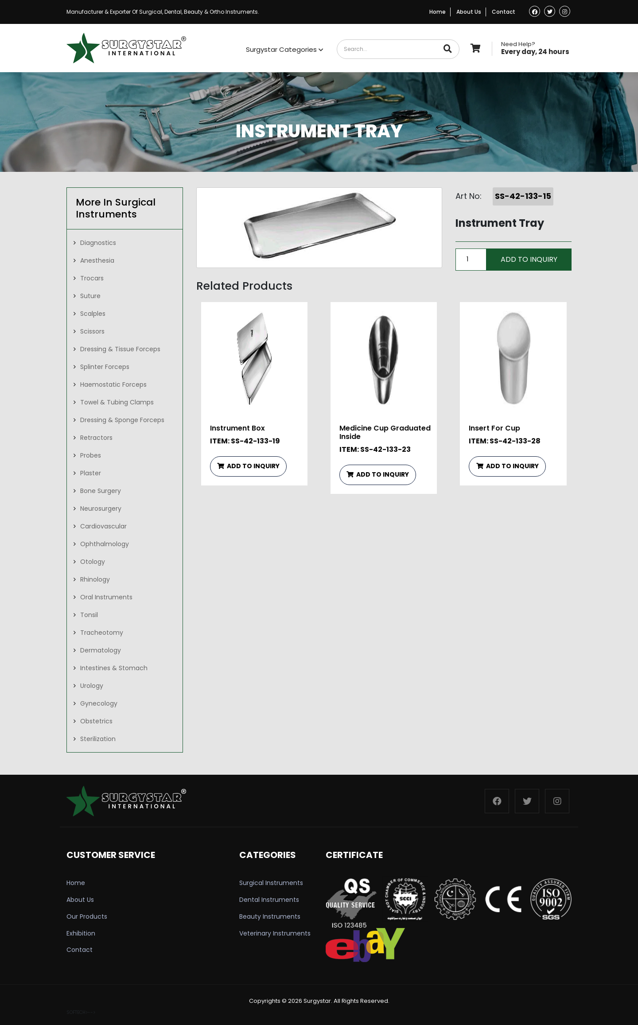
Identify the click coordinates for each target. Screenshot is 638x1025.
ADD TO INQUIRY (248, 466)
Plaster (90, 473)
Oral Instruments (106, 597)
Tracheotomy (101, 632)
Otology (92, 561)
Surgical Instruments (271, 882)
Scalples (92, 313)
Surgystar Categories (284, 49)
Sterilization (98, 738)
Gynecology (98, 703)
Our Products (86, 916)
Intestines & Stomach (114, 668)
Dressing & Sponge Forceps (122, 419)
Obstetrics (96, 721)
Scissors (92, 331)
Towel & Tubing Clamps (117, 402)
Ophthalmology (104, 544)
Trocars (92, 278)
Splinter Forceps (104, 366)
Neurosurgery (100, 508)
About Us (468, 12)
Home (437, 12)
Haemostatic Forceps (113, 384)
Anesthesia (97, 260)
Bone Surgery (100, 490)
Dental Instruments (269, 899)
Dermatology (100, 650)
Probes (90, 455)
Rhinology (95, 579)
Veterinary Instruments (275, 933)
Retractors (96, 437)
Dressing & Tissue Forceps (120, 349)
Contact (503, 12)
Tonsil (89, 614)
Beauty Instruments (269, 916)
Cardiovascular (103, 526)
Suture (90, 295)
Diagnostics (98, 242)
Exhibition (80, 933)
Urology (91, 685)
